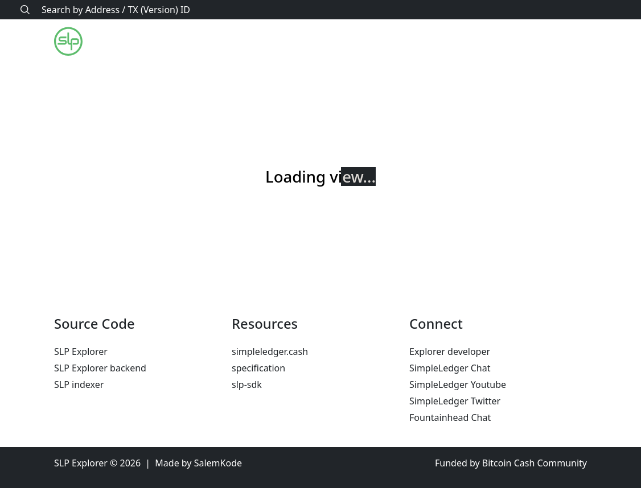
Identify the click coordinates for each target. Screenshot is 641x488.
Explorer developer (449, 351)
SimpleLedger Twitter (454, 401)
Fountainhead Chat (450, 417)
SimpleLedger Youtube (457, 384)
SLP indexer (79, 384)
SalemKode (218, 463)
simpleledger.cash (270, 351)
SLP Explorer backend (100, 368)
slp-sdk (247, 384)
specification (258, 368)
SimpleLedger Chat (450, 368)
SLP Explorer (81, 351)
